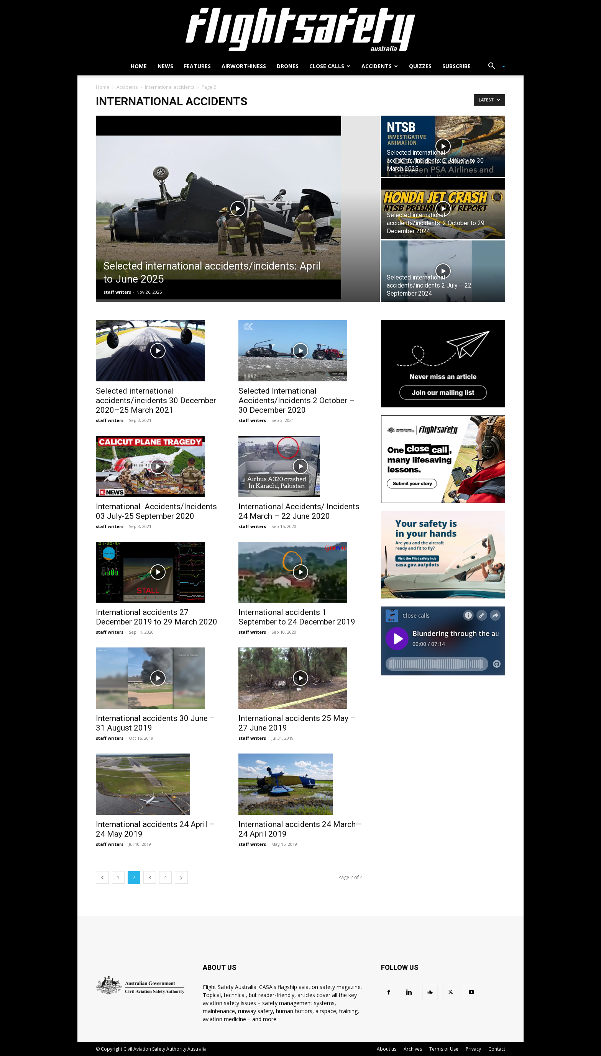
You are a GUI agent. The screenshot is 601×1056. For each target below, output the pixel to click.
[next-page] (181, 877)
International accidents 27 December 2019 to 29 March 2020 (156, 617)
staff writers (117, 292)
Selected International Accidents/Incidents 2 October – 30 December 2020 (296, 400)
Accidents (379, 66)
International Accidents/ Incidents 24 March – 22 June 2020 (299, 511)
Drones (288, 66)
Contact (496, 1049)
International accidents (169, 87)
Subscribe (456, 66)
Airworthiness (244, 66)
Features (197, 66)
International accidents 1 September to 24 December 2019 (296, 617)
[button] (493, 66)
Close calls (329, 66)
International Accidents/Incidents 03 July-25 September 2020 (156, 511)
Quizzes (420, 66)
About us (386, 1049)
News (165, 66)
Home (139, 66)
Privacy (473, 1049)
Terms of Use (443, 1049)
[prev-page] (102, 877)
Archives (413, 1049)
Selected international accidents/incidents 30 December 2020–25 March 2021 (156, 400)
